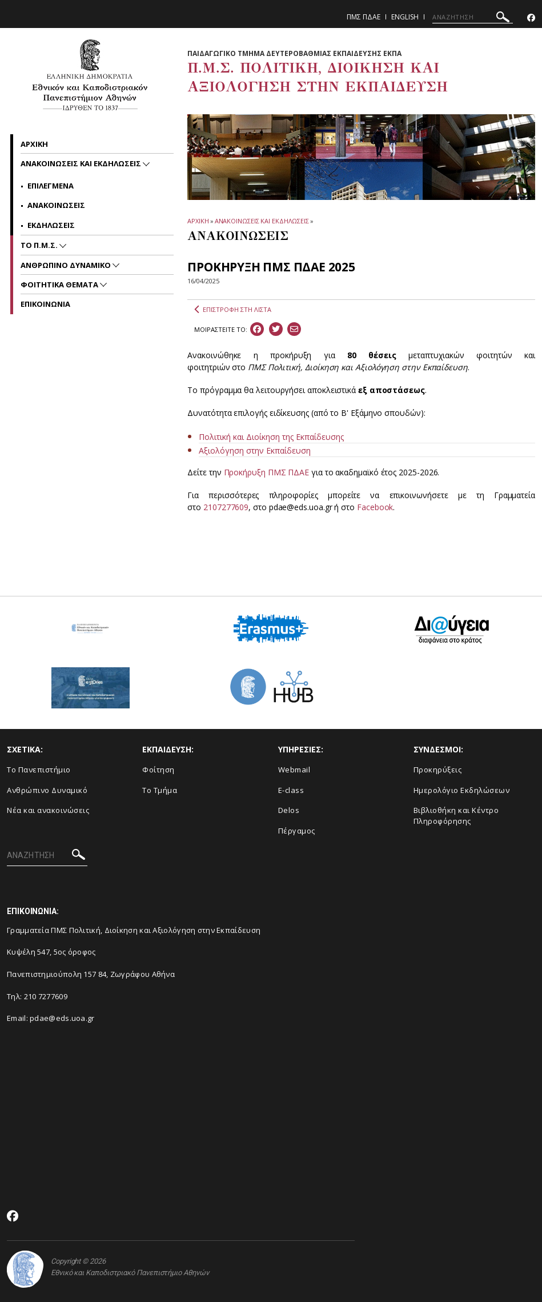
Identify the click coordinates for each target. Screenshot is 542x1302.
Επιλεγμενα (50, 186)
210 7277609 (45, 996)
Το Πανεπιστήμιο (39, 769)
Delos (289, 810)
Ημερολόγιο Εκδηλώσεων (461, 790)
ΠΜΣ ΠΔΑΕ (363, 17)
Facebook (375, 507)
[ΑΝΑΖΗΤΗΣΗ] (472, 17)
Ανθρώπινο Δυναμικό (47, 790)
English (405, 17)
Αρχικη (34, 144)
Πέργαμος (296, 831)
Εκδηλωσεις (51, 225)
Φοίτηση (158, 769)
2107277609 (225, 507)
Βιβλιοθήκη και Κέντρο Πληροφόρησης (456, 815)
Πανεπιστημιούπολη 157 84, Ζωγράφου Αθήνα (91, 974)
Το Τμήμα (159, 790)
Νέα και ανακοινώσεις (48, 810)
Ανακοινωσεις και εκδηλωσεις (82, 163)
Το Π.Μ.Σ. (40, 245)
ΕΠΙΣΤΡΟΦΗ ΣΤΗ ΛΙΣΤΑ (232, 309)
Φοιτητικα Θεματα (60, 284)
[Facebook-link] (531, 18)
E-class (291, 790)
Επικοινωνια (45, 304)
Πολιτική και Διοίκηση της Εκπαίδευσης (271, 436)
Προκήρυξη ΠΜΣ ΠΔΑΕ (267, 472)
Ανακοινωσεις (56, 205)
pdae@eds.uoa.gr (62, 1018)
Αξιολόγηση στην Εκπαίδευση (255, 450)
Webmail (294, 769)
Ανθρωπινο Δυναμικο (67, 265)
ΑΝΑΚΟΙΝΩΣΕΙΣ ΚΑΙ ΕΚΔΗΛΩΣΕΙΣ (262, 221)
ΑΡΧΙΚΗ (197, 221)
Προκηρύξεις (437, 769)
